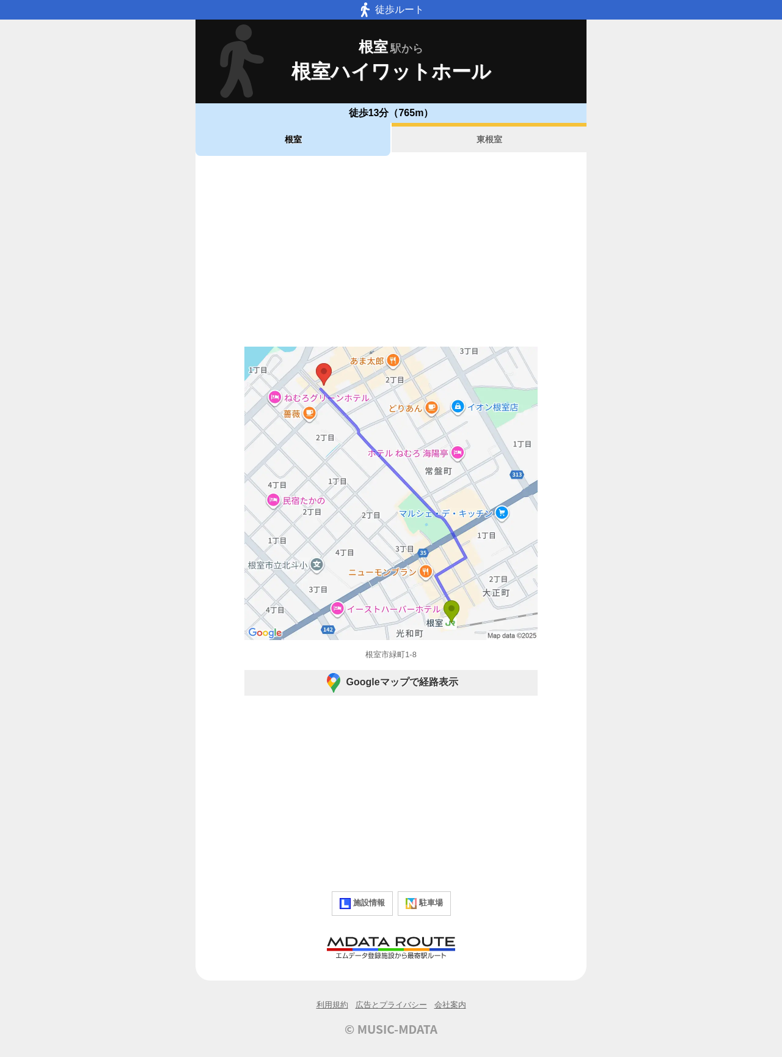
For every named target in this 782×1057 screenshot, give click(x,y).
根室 (293, 139)
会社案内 (450, 1004)
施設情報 (362, 903)
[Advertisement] (391, 251)
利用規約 (332, 1004)
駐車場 (424, 903)
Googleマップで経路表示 (391, 683)
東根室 (489, 139)
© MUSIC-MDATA (391, 1028)
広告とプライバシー (391, 1004)
